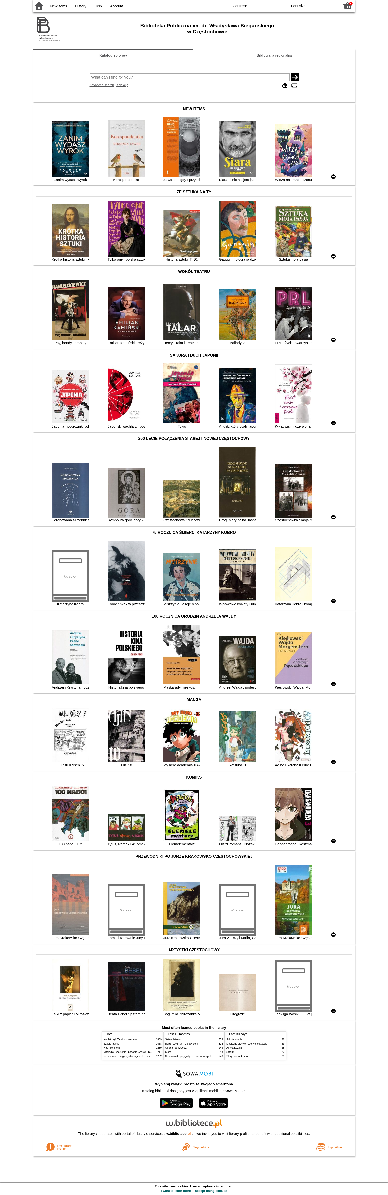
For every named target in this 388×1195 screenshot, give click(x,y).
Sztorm (230, 1052)
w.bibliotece (178, 1134)
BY (282, 5)
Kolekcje (122, 85)
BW (263, 5)
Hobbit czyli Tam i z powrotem (120, 1039)
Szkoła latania (111, 1043)
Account (116, 6)
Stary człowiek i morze (238, 1056)
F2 (330, 5)
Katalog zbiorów (113, 55)
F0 (310, 5)
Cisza (168, 1052)
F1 (319, 5)
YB (272, 5)
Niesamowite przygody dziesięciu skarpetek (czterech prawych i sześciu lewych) (148, 1056)
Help (98, 6)
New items (58, 6)
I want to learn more (176, 1191)
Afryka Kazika (234, 1047)
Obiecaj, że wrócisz (176, 1047)
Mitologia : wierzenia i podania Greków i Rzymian (131, 1052)
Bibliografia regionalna (274, 55)
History (80, 6)
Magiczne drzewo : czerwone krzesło (246, 1043)
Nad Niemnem (112, 1047)
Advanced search (102, 85)
